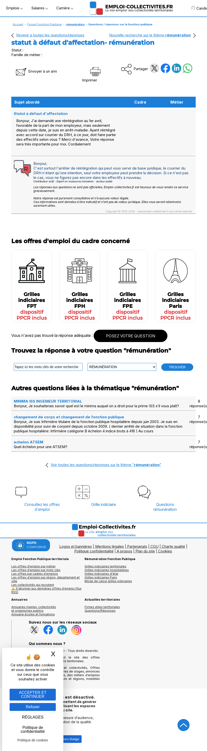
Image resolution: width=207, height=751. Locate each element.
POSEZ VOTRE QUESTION (130, 335)
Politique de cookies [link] (32, 740)
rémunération (75, 24)
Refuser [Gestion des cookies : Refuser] (33, 707)
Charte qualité (173, 546)
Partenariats (137, 546)
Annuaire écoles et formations (33, 614)
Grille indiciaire (103, 504)
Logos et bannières (75, 546)
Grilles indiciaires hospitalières (107, 570)
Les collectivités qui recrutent (32, 585)
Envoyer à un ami (36, 71)
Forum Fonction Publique (44, 24)
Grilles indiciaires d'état (101, 574)
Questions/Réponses (100, 610)
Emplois (14, 8)
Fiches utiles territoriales (102, 607)
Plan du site (145, 551)
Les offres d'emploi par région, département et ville (45, 579)
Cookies (165, 551)
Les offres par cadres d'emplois (34, 574)
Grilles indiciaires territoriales (105, 566)
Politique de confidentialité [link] (33, 729)
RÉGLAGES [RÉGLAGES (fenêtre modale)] (33, 717)
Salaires (39, 8)
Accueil (18, 24)
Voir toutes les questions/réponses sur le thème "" (106, 464)
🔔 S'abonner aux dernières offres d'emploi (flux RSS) (46, 590)
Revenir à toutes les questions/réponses (50, 35)
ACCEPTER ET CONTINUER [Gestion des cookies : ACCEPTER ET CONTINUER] (32, 694)
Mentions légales (109, 546)
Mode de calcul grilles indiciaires (108, 581)
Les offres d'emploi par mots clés (35, 570)
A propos (124, 551)
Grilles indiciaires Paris (101, 577)
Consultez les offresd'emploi (42, 507)
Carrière (64, 8)
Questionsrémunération (165, 507)
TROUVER (177, 367)
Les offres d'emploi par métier (33, 566)
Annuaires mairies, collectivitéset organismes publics (33, 608)
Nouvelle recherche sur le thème (150, 35)
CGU (154, 546)
